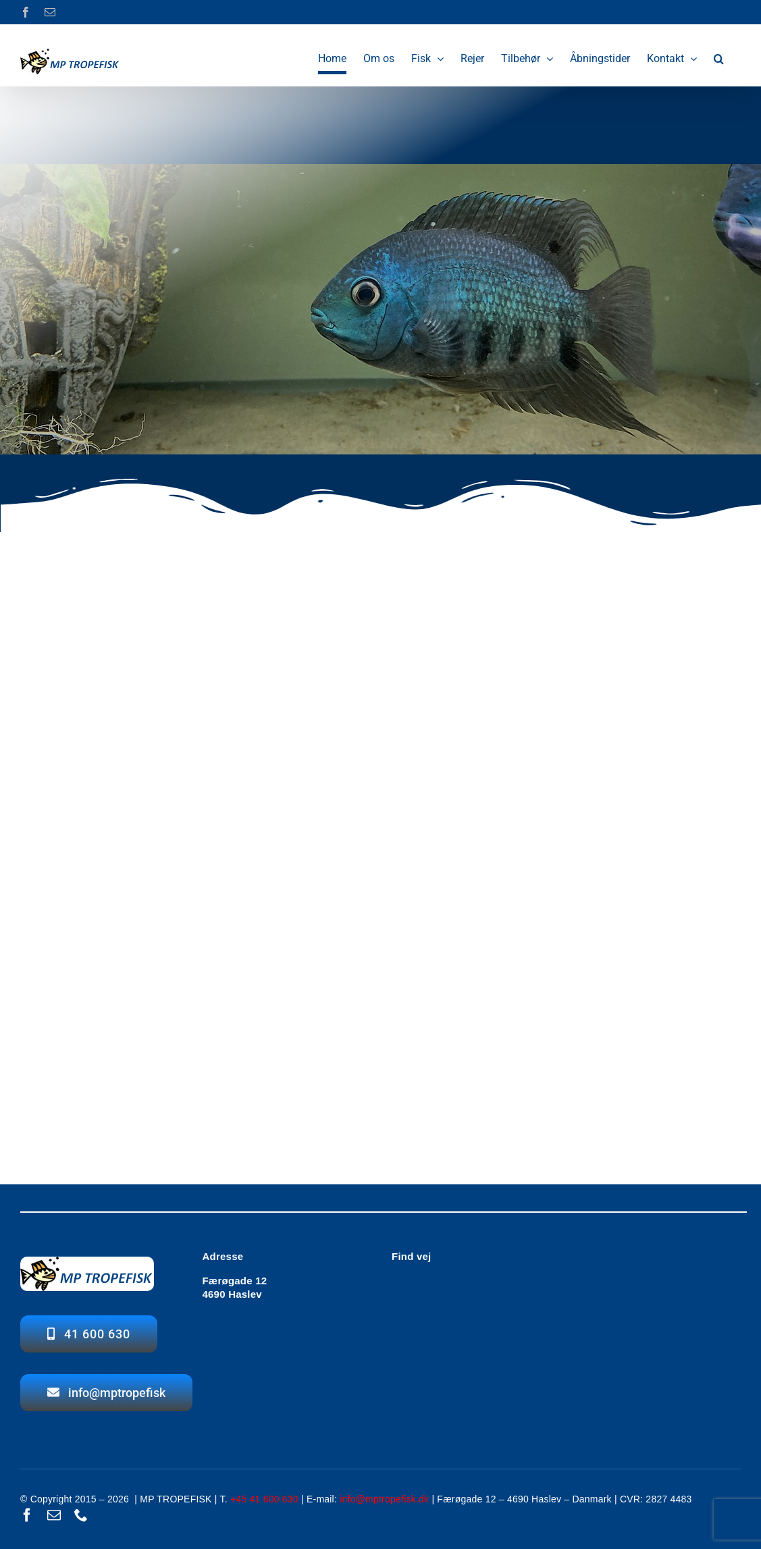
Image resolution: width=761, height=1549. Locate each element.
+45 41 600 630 (264, 1499)
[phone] (81, 1515)
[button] (719, 59)
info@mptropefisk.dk (384, 1499)
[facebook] (27, 1515)
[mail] (54, 1515)
